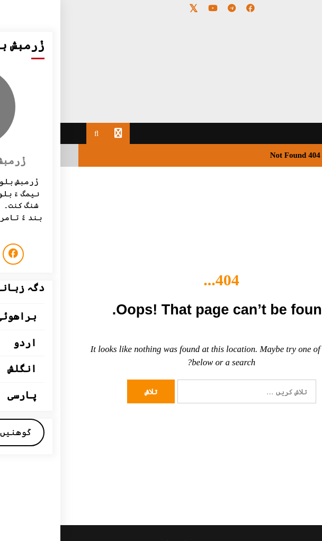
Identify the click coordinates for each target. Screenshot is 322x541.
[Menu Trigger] (291, 22)
